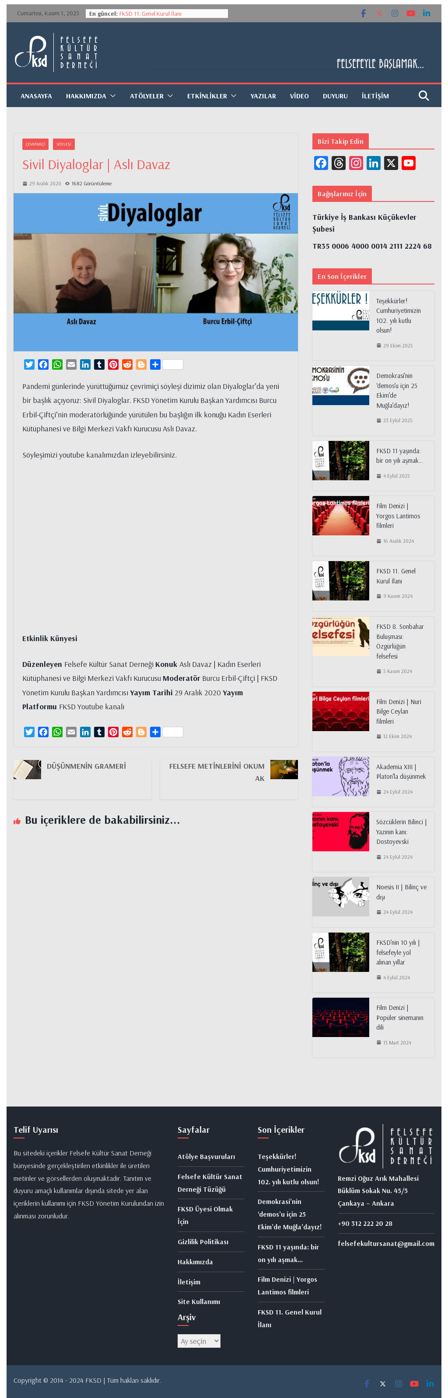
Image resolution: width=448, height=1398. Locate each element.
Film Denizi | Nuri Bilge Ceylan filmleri (398, 711)
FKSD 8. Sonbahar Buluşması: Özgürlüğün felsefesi (400, 641)
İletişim (375, 95)
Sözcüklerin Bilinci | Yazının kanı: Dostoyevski (401, 832)
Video (299, 95)
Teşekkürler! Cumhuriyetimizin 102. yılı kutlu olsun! (398, 316)
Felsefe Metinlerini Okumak (217, 772)
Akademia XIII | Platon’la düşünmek (401, 772)
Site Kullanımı (199, 1301)
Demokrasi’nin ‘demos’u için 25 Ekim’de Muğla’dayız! (396, 390)
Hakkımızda (86, 95)
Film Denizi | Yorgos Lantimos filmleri (398, 516)
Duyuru (335, 95)
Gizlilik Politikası (203, 1241)
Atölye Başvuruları (206, 1156)
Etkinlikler (207, 95)
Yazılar (263, 95)
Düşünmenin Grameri (86, 766)
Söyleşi (63, 144)
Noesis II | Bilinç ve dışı (401, 892)
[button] (111, 96)
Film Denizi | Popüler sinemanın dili (400, 1017)
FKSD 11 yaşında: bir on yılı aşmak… (399, 456)
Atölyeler (147, 95)
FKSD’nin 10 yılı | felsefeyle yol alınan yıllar (398, 952)
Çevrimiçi (35, 144)
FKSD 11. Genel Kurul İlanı (150, 13)
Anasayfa (36, 95)
